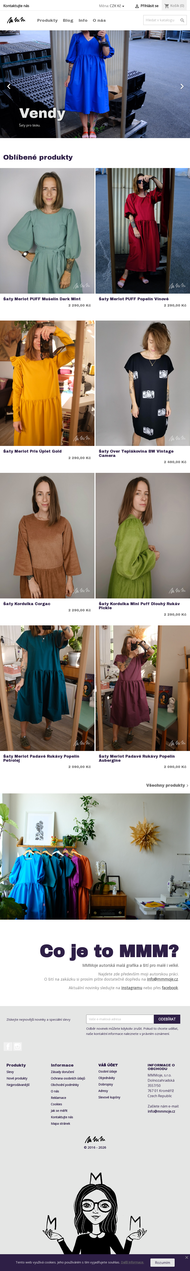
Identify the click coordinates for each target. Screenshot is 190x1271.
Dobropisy (105, 1084)
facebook (170, 987)
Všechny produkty (168, 785)
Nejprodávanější (17, 1085)
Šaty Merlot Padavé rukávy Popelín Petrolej (41, 758)
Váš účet (108, 1065)
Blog (68, 20)
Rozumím (162, 1262)
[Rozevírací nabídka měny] (118, 6)
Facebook (8, 1046)
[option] (95, 84)
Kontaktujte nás (16, 5)
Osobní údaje (107, 1071)
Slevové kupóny (109, 1097)
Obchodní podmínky (65, 1085)
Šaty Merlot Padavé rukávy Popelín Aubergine (137, 758)
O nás (99, 20)
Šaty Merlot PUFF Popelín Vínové (134, 299)
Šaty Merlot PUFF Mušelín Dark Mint (42, 299)
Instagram (17, 1046)
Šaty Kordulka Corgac (26, 604)
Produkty (47, 20)
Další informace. (132, 1262)
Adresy (103, 1091)
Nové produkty (16, 1078)
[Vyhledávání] (165, 20)
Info (83, 20)
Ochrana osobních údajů (68, 1078)
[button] (14, 84)
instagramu (131, 987)
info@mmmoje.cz (162, 979)
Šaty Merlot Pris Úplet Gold (32, 451)
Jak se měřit (59, 1111)
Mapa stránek (60, 1123)
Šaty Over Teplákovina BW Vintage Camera (136, 453)
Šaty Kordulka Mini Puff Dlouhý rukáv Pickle (139, 606)
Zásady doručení (62, 1072)
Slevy (10, 1072)
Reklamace (58, 1098)
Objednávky (106, 1078)
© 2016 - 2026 (95, 1147)
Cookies (56, 1104)
